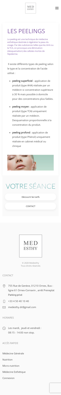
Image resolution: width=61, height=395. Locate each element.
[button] (57, 8)
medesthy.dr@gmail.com (22, 307)
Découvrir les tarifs (31, 196)
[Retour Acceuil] (30, 8)
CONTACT (30, 206)
